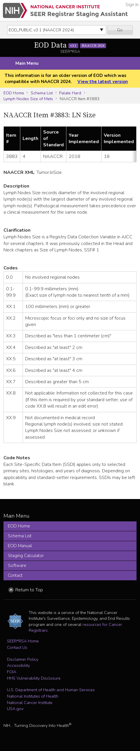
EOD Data (70, 45)
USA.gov (15, 709)
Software (17, 565)
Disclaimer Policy (22, 659)
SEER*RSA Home (23, 641)
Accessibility (18, 665)
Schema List (42, 93)
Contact (15, 575)
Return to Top (29, 590)
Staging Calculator (26, 556)
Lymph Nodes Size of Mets (28, 99)
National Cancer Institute (29, 702)
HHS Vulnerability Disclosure (34, 678)
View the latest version (102, 81)
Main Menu (27, 63)
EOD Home (13, 93)
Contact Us (17, 647)
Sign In (132, 4)
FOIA (11, 672)
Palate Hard (70, 93)
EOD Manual (20, 546)
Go (120, 30)
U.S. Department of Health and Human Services (51, 690)
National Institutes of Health (32, 696)
